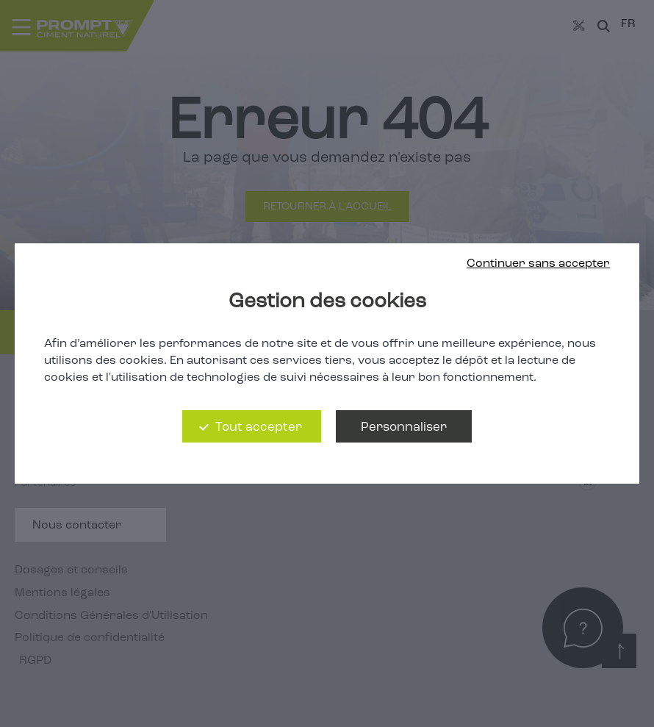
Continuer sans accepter (538, 264)
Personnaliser (404, 427)
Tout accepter (258, 427)
